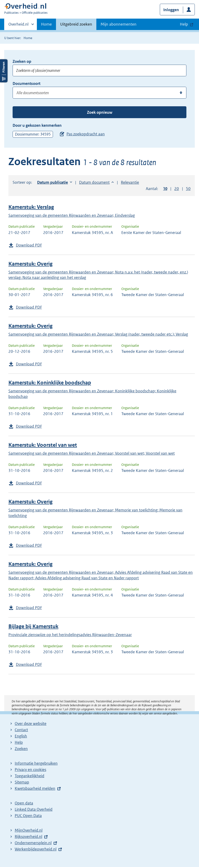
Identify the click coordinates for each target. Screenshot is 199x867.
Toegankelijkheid (29, 775)
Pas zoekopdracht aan (85, 134)
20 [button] (176, 188)
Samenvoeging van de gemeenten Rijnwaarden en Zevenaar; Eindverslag (71, 215)
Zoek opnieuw (99, 112)
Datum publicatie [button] (52, 182)
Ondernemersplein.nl (33, 842)
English (21, 736)
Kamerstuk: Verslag (31, 207)
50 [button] (188, 188)
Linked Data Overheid (33, 809)
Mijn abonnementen (118, 24)
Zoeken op (22, 61)
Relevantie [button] (130, 182)
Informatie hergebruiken (36, 763)
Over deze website (30, 723)
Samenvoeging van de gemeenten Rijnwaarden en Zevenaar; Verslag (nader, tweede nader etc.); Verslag (98, 334)
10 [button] (165, 188)
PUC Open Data (28, 815)
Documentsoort (26, 83)
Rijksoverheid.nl (28, 836)
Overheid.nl (18, 25)
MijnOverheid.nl (28, 830)
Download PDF (29, 245)
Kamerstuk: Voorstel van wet (42, 445)
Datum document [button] (94, 182)
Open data (24, 803)
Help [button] (184, 24)
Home (46, 24)
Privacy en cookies (30, 769)
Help (19, 742)
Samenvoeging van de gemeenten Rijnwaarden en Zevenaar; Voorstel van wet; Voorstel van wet (91, 453)
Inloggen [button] (171, 9)
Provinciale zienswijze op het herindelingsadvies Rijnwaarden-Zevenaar (70, 634)
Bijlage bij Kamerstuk (33, 626)
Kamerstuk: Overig (30, 264)
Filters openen (3, 176)
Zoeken (21, 748)
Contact (21, 729)
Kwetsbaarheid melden (35, 788)
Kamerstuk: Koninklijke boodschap (49, 383)
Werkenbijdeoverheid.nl (35, 849)
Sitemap (22, 782)
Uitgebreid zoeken (76, 24)
